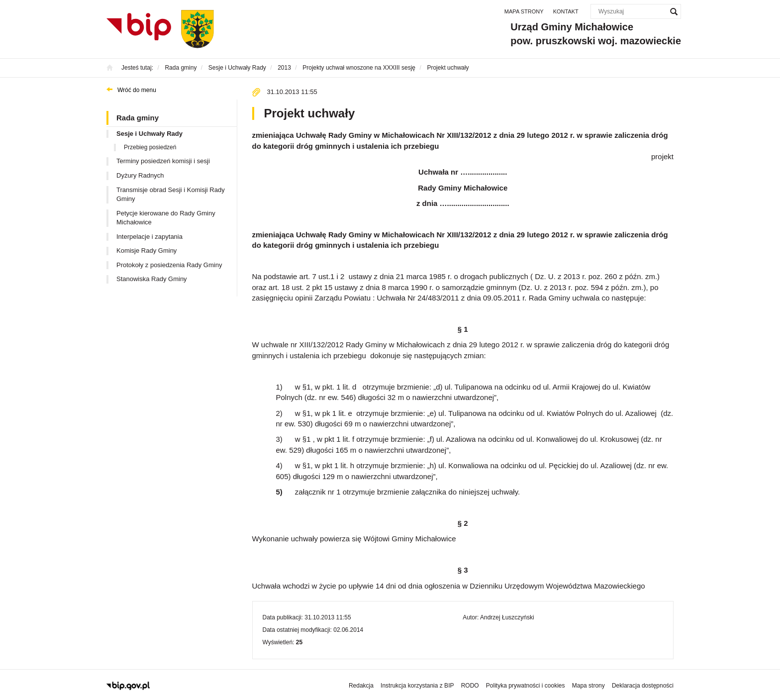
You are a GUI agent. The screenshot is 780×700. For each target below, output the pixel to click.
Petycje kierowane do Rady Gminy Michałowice (165, 217)
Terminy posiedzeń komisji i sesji (163, 161)
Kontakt (566, 11)
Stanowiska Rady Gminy (151, 279)
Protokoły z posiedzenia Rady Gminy (169, 265)
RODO (470, 685)
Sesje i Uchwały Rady (149, 133)
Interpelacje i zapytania (149, 236)
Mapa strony (524, 11)
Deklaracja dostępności (643, 685)
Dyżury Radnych (140, 175)
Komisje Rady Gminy (146, 250)
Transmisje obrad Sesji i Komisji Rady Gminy (170, 194)
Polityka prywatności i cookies (525, 685)
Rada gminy (137, 117)
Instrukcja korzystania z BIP (417, 685)
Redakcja (361, 685)
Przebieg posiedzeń (150, 147)
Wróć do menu (136, 90)
